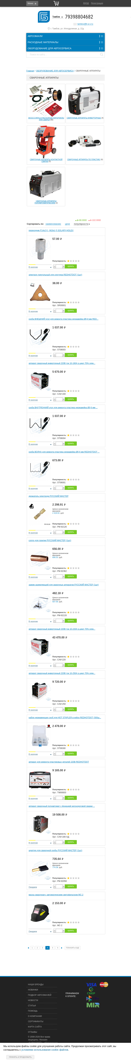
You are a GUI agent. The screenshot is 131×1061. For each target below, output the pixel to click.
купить (71, 266)
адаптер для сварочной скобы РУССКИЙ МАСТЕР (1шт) (55, 850)
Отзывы (32, 1032)
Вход (86, 3)
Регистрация (97, 3)
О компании (35, 1016)
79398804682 (79, 17)
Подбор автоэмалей (39, 995)
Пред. (28, 948)
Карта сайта (35, 1027)
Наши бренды (35, 984)
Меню (30, 3)
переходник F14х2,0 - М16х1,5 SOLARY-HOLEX (51, 230)
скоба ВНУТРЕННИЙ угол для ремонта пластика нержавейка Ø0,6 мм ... (63, 407)
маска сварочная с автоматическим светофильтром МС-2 (56, 895)
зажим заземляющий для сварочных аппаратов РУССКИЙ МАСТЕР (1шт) (64, 585)
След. (61, 948)
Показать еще (72, 948)
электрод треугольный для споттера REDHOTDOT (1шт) (55, 275)
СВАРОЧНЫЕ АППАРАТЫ (88, 71)
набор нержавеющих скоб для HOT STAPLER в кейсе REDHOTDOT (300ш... (65, 717)
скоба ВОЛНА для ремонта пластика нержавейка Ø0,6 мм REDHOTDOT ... (64, 452)
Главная (30, 71)
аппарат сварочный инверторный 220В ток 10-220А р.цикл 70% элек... (62, 629)
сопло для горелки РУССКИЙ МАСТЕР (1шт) (50, 540)
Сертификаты (35, 1021)
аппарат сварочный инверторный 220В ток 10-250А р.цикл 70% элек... (62, 673)
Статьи (32, 1005)
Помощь (33, 1011)
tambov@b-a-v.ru (85, 24)
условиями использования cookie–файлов (44, 1049)
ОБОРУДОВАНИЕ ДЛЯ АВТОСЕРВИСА (55, 71)
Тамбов (56, 16)
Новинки (33, 990)
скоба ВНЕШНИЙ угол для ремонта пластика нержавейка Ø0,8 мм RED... (63, 319)
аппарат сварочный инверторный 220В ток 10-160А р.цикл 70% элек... (62, 363)
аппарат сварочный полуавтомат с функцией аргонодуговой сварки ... (62, 806)
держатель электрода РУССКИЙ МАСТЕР (48, 496)
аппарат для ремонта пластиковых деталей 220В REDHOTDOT (59, 762)
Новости (33, 1000)
